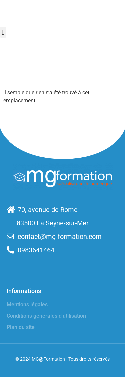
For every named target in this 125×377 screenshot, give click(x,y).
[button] (3, 32)
